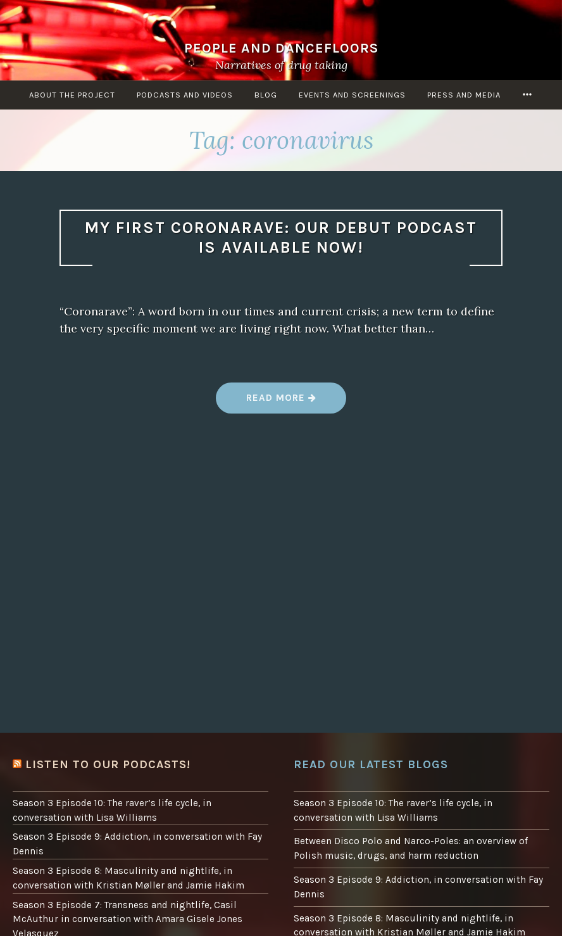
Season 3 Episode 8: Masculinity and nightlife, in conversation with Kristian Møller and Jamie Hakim (128, 878)
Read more (281, 402)
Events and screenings (352, 94)
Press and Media (464, 94)
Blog (265, 94)
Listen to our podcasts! (107, 764)
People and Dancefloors (281, 48)
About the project (72, 94)
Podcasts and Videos (185, 94)
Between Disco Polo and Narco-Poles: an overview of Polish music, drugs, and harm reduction (411, 848)
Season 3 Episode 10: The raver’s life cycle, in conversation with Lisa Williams (112, 810)
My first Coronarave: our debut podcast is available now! (281, 237)
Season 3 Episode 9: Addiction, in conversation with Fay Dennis (137, 844)
